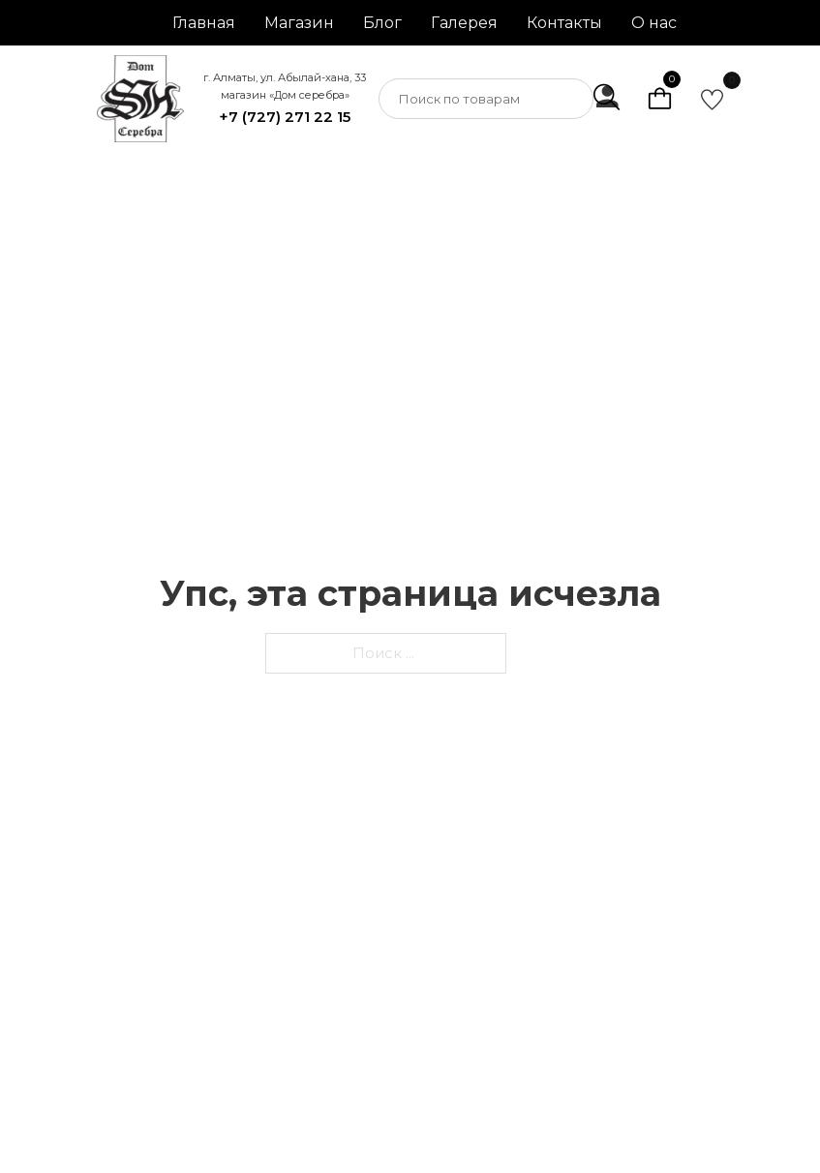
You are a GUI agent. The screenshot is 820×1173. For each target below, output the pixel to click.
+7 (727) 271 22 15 (284, 116)
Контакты (564, 23)
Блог (382, 23)
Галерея (464, 23)
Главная (203, 23)
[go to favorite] (712, 99)
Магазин (299, 23)
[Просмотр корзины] (660, 98)
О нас (654, 23)
